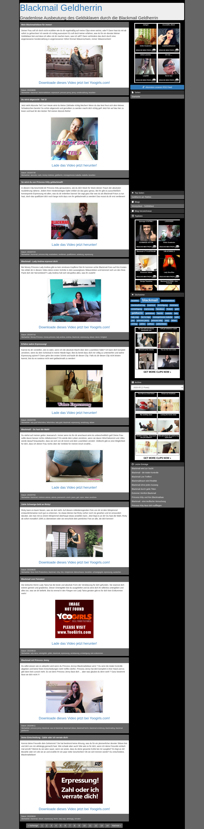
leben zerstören (91, 497)
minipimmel (69, 572)
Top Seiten (138, 193)
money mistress (48, 175)
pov (132, 321)
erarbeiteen (53, 254)
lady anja (62, 819)
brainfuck (151, 305)
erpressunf (55, 93)
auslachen (117, 572)
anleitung (80, 254)
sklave (92, 337)
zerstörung (85, 423)
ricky (58, 572)
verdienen (62, 254)
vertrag (134, 324)
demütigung (162, 305)
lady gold (59, 423)
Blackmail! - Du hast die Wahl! (35, 429)
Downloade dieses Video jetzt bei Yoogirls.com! (74, 83)
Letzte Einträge (140, 464)
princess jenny (65, 93)
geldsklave (150, 313)
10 (84, 825)
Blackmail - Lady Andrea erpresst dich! (39, 261)
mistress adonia (44, 497)
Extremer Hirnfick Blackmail (144, 493)
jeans (73, 497)
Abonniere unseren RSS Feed (157, 87)
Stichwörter (138, 295)
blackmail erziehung (97, 728)
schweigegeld (98, 572)
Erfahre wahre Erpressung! (34, 344)
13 (102, 825)
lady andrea (60, 337)
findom (170, 309)
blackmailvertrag (138, 305)
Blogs (136, 202)
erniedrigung (85, 653)
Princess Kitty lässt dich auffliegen (147, 505)
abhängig (70, 819)
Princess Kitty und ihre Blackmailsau (148, 497)
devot (97, 337)
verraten (77, 819)
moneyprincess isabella (72, 175)
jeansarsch (61, 497)
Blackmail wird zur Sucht (142, 468)
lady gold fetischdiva (38, 423)
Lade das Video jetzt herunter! (74, 165)
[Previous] (33, 825)
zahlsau (151, 324)
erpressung (89, 254)
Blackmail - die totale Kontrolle (145, 472)
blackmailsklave (44, 93)
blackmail (34, 93)
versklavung (74, 653)
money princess (49, 337)
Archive (136, 382)
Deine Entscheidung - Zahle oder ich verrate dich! (44, 737)
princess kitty (43, 254)
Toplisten (137, 216)
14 (107, 825)
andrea (68, 337)
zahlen (142, 324)
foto (62, 572)
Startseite (136, 96)
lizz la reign (145, 317)
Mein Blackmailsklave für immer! (36, 25)
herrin (56, 819)
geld (177, 309)
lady (176, 313)
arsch (68, 497)
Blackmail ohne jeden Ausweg (145, 485)
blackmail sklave (70, 728)
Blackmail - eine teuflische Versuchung (149, 501)
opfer (177, 317)
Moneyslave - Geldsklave (143, 206)
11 (90, 825)
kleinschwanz (79, 572)
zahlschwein (161, 324)
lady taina (34, 653)
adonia (53, 497)
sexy (167, 321)
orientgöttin (43, 653)
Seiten (136, 92)
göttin (50, 653)
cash (39, 175)
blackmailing (110, 728)
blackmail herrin (83, 728)
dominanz (174, 305)
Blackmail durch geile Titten (144, 489)
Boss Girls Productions (39, 572)
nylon (82, 497)
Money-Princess (37, 337)
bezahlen (92, 93)
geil (77, 497)
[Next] (116, 825)
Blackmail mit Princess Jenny (35, 660)
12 (96, 825)
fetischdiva (51, 423)
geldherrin (59, 175)
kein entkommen (97, 653)
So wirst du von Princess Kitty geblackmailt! (42, 182)
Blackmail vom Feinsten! (32, 579)
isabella (85, 175)
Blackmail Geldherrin (61, 8)
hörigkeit (103, 337)
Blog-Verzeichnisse (142, 211)
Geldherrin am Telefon (141, 197)
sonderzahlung (82, 93)
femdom (160, 309)
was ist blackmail (56, 728)
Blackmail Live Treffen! (142, 477)
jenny (74, 93)
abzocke (34, 175)
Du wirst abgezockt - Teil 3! (34, 99)
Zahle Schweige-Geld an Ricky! (36, 504)
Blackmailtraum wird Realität (144, 481)
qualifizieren (71, 254)
